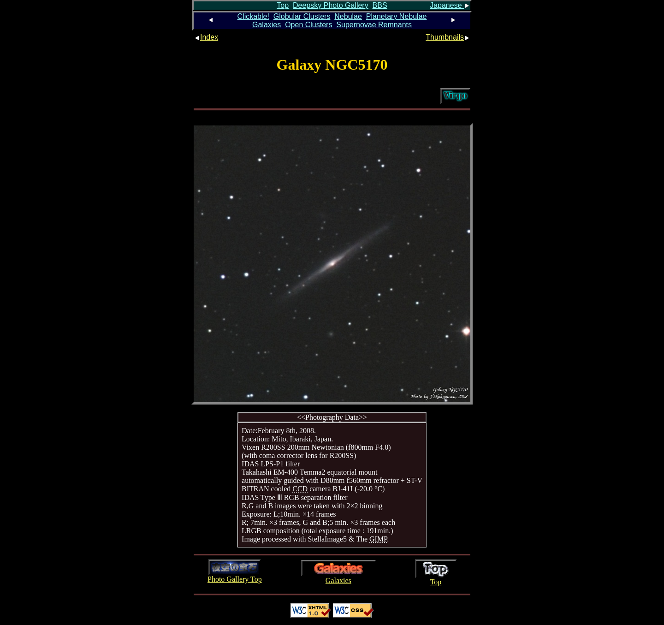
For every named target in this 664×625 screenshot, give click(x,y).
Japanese (450, 5)
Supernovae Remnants (374, 25)
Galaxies (266, 25)
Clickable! (253, 16)
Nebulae (348, 16)
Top (283, 5)
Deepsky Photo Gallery (330, 5)
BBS (380, 5)
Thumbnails (448, 37)
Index (206, 37)
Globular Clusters (302, 16)
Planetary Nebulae (396, 16)
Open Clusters (308, 25)
